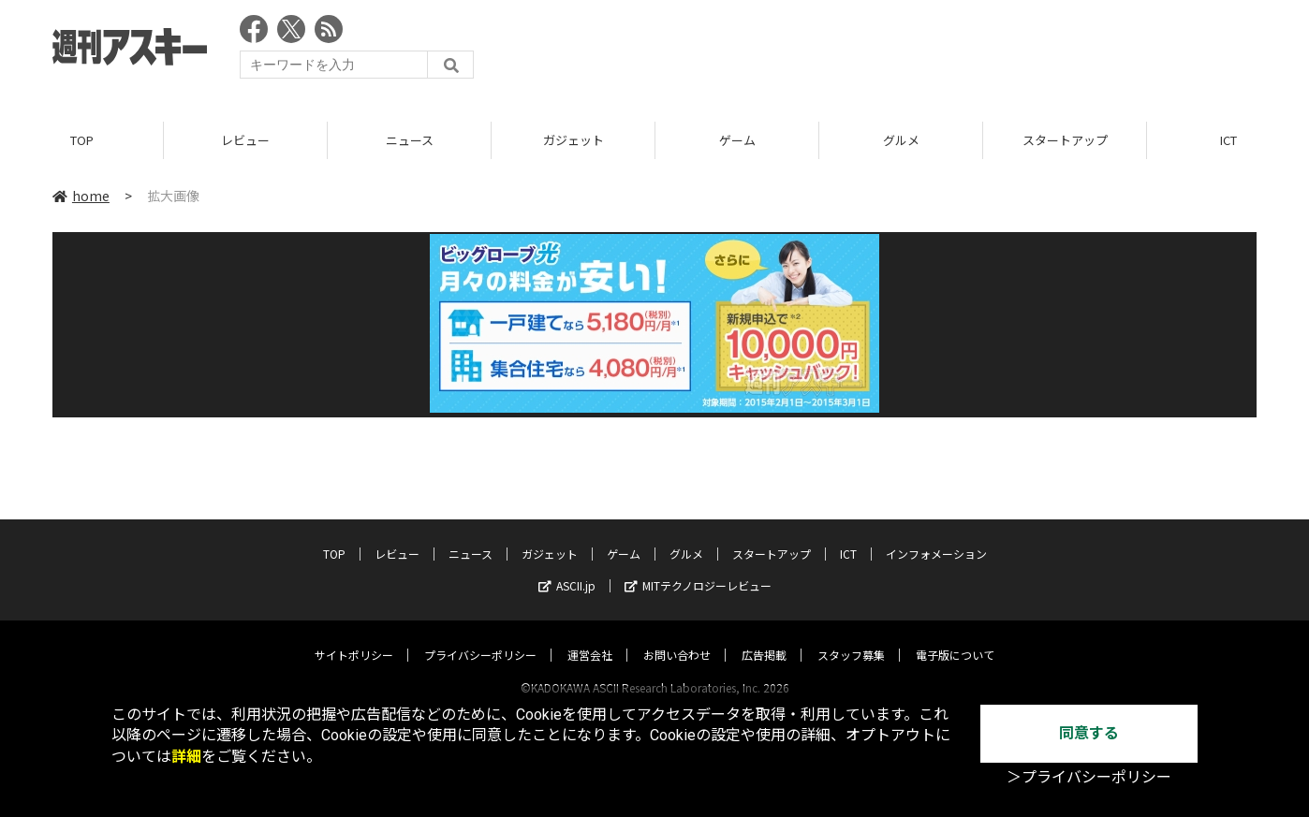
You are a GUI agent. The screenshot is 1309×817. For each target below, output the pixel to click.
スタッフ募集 (851, 637)
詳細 (186, 757)
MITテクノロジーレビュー (698, 568)
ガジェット (573, 140)
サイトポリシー (354, 637)
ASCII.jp (567, 568)
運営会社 (589, 637)
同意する (1089, 733)
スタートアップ (1065, 140)
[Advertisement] (916, 51)
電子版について (955, 637)
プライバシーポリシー (480, 637)
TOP (82, 140)
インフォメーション (936, 536)
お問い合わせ (677, 637)
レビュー (245, 140)
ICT (848, 536)
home (81, 195)
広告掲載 (764, 637)
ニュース (410, 140)
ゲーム (737, 140)
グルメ (901, 140)
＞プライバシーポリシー (1089, 777)
